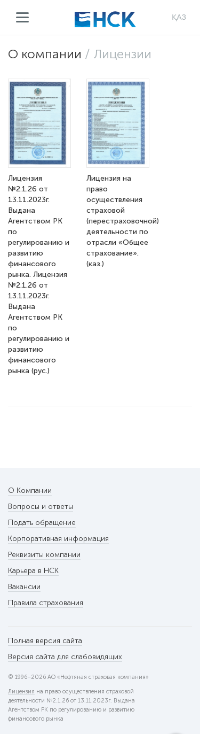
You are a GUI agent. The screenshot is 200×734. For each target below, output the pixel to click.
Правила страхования (45, 602)
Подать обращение (42, 522)
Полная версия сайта (45, 640)
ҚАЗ (179, 17)
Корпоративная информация (58, 538)
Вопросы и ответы (40, 506)
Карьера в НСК (33, 570)
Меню (22, 17)
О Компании (30, 490)
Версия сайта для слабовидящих (65, 656)
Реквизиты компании (44, 554)
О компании (45, 53)
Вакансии (24, 586)
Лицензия (21, 692)
